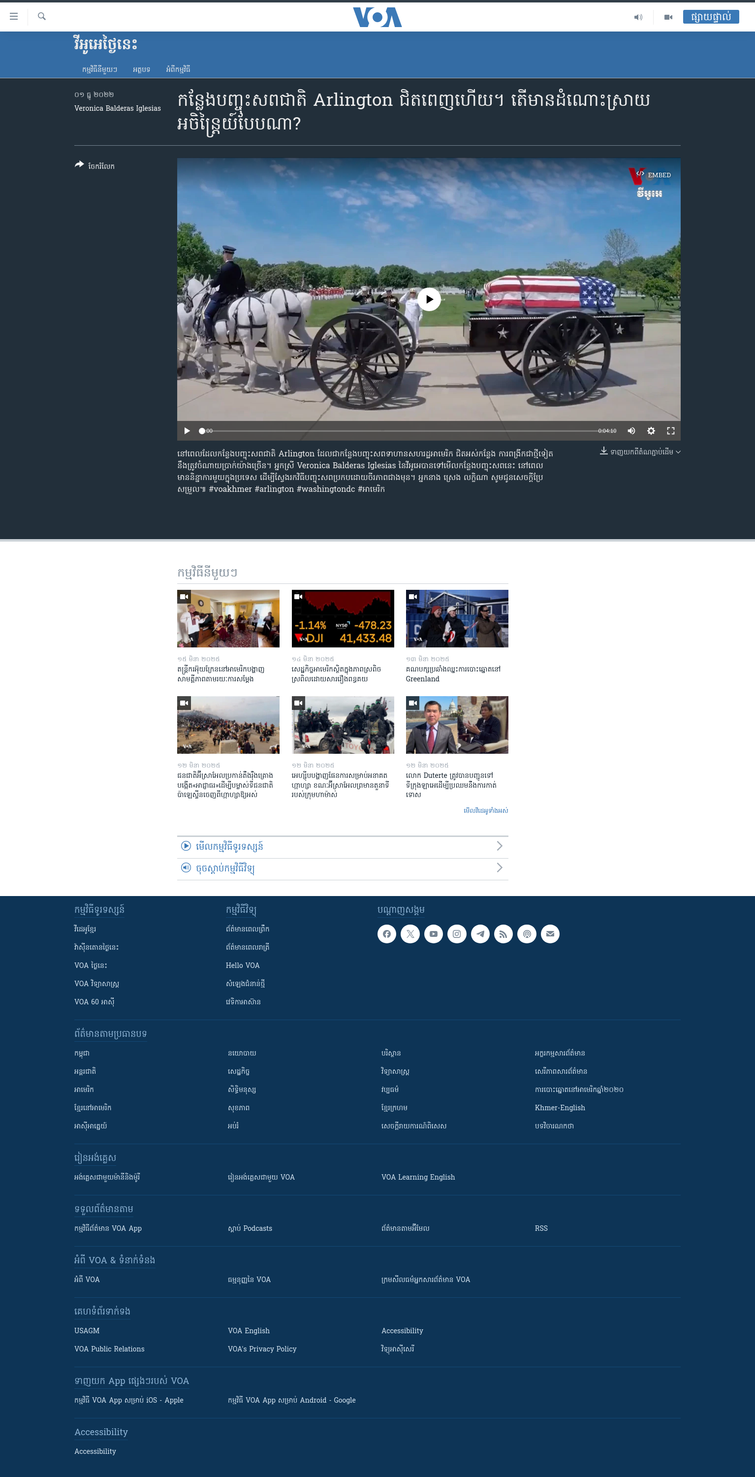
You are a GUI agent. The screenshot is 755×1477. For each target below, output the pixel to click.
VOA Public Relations (109, 1350)
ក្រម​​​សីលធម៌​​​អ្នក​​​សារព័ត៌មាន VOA (426, 1280)
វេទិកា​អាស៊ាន (243, 1002)
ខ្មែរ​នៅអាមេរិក (93, 1108)
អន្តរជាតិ (85, 1072)
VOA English (249, 1331)
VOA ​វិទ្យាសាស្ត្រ (96, 984)
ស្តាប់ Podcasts (250, 1229)
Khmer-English (560, 1108)
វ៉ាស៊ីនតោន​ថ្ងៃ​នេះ (96, 948)
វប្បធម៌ (390, 1090)
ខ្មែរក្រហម (394, 1108)
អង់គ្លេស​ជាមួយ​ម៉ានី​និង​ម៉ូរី (107, 1178)
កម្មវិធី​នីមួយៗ (99, 70)
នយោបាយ (242, 1054)
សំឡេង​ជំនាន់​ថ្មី (245, 984)
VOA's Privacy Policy (262, 1350)
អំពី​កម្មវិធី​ (178, 70)
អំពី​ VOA (87, 1280)
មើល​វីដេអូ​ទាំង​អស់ (486, 811)
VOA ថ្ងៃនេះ (90, 966)
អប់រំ (233, 1127)
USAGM (86, 1331)
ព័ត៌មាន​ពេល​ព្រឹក (248, 930)
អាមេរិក (84, 1090)
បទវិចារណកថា (554, 1127)
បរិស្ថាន (391, 1054)
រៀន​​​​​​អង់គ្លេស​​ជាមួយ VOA (261, 1178)
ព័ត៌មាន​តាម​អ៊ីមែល (405, 1229)
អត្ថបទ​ (142, 70)
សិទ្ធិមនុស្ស (242, 1090)
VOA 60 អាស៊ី (94, 1002)
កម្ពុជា (82, 1054)
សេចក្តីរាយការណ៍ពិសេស (414, 1127)
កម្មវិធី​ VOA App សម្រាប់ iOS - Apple (129, 1401)
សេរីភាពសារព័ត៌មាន (561, 1072)
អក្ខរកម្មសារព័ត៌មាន (560, 1054)
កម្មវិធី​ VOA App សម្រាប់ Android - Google (292, 1401)
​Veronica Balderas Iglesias (117, 109)
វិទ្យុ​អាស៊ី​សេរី (397, 1350)
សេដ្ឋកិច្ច (239, 1072)
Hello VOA (243, 966)
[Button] (95, 168)
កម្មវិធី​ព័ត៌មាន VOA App (108, 1229)
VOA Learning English (418, 1178)
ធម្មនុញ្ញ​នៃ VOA (249, 1280)
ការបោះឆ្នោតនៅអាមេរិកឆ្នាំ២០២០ (579, 1090)
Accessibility (402, 1331)
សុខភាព (239, 1108)
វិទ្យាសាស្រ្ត (395, 1072)
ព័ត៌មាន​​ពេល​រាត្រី (248, 948)
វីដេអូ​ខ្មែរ (85, 930)
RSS (541, 1229)
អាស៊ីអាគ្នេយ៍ (90, 1127)
